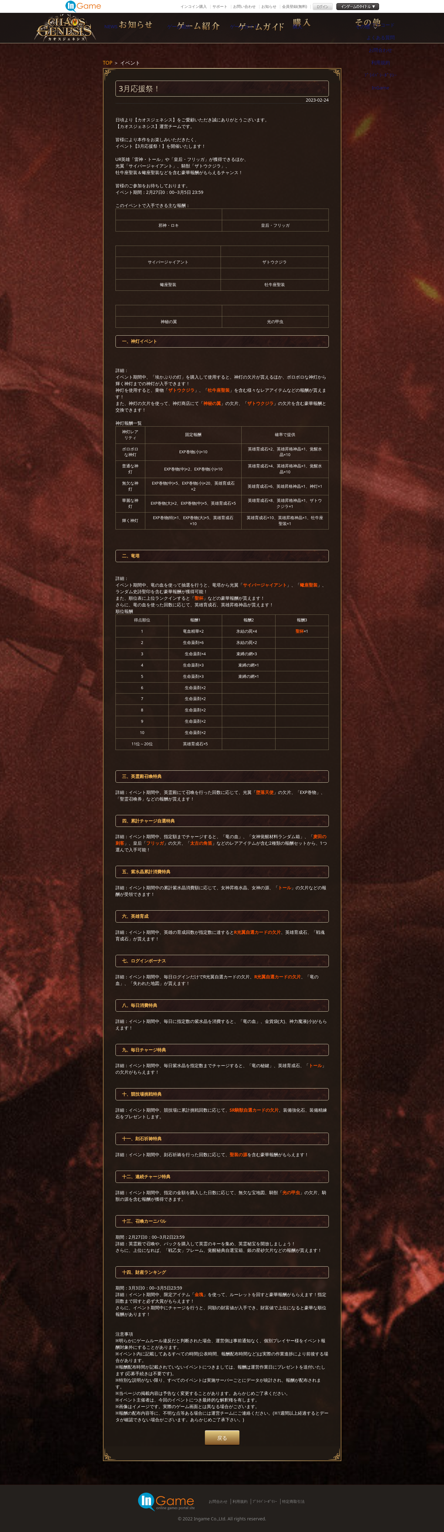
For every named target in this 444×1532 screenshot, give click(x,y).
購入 (327, 28)
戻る (222, 1437)
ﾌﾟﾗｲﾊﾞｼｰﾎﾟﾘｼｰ (265, 1501)
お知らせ (268, 6)
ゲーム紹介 (195, 28)
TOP (108, 62)
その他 (393, 28)
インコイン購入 (193, 6)
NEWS (129, 28)
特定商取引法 (293, 1501)
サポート (219, 6)
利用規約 (240, 1501)
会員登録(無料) (294, 6)
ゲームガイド (261, 28)
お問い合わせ (244, 6)
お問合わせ (218, 1501)
